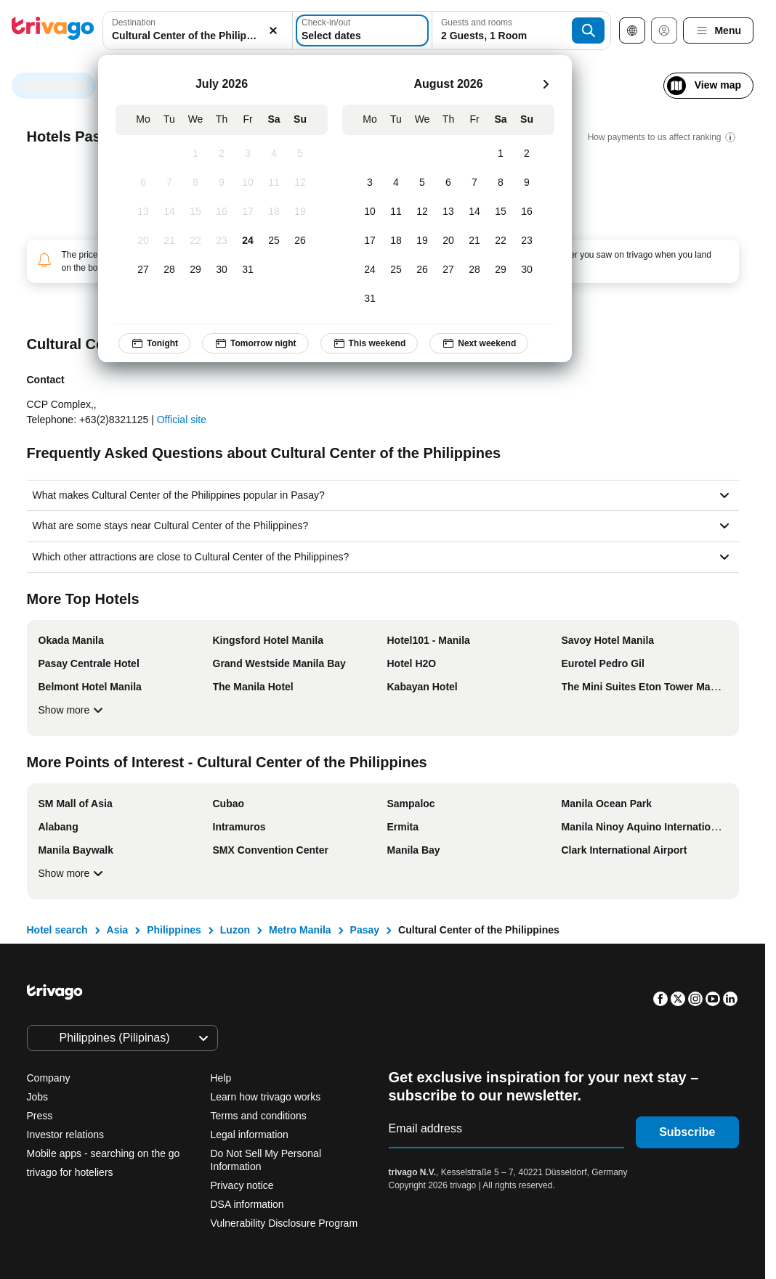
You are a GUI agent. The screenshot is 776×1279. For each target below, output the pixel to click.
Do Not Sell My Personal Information (266, 1160)
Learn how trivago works (266, 1097)
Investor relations (66, 1134)
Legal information (249, 1134)
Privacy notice (242, 1185)
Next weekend (479, 343)
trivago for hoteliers (70, 1172)
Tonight (154, 343)
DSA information (247, 1204)
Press (40, 1115)
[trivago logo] (53, 31)
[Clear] (273, 30)
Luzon (235, 930)
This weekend (369, 343)
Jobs (38, 1097)
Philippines (174, 930)
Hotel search (57, 930)
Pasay (364, 930)
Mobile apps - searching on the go (103, 1153)
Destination (133, 22)
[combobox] (197, 30)
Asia (118, 930)
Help (221, 1078)
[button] (197, 30)
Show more (73, 710)
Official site (181, 419)
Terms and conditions (259, 1115)
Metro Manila (300, 930)
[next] (545, 84)
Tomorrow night (255, 343)
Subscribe (687, 1132)
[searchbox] (197, 36)
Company (48, 1078)
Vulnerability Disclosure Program (284, 1223)
